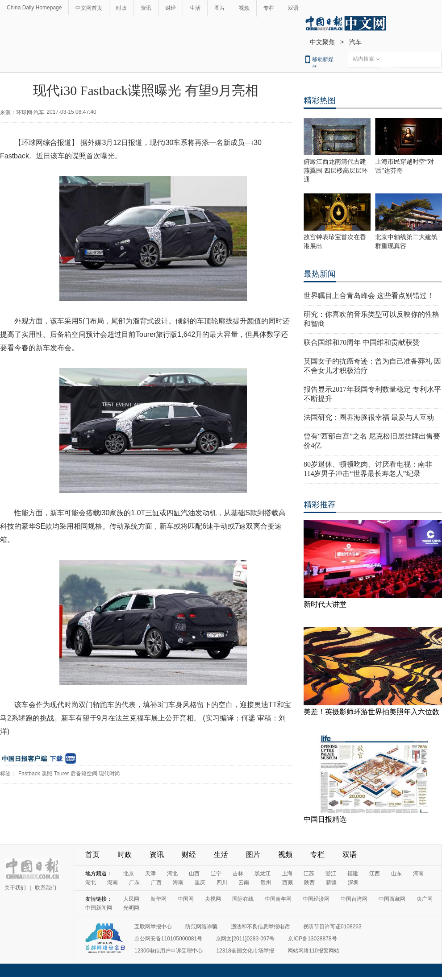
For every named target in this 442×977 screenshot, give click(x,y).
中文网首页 (88, 8)
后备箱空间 (84, 773)
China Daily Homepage (34, 7)
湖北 (90, 882)
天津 (150, 873)
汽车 (355, 42)
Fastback (29, 773)
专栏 (268, 8)
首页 (92, 854)
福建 (352, 873)
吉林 (238, 873)
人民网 (131, 899)
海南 (178, 882)
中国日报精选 (325, 819)
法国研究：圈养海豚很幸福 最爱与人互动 (369, 417)
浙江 (330, 873)
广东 (134, 882)
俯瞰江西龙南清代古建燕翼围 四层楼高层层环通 (336, 170)
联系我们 (45, 888)
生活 (195, 8)
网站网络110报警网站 (313, 951)
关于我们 (15, 888)
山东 (396, 873)
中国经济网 (316, 899)
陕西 (309, 882)
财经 (170, 8)
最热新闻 (320, 273)
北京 (128, 873)
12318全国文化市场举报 (245, 951)
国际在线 (243, 899)
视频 (244, 8)
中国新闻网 (98, 908)
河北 (172, 873)
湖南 (112, 882)
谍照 (47, 773)
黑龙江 (262, 873)
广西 (156, 882)
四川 (222, 882)
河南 (418, 873)
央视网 (213, 899)
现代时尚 (109, 773)
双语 (293, 8)
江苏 (309, 873)
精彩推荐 (320, 504)
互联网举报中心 (153, 926)
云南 (243, 882)
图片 (219, 8)
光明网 (131, 908)
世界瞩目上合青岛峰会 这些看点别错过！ (369, 295)
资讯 (146, 8)
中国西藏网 (392, 899)
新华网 (158, 899)
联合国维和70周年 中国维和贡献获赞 (362, 342)
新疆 (331, 882)
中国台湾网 (354, 899)
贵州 (265, 882)
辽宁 (216, 873)
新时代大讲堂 (325, 604)
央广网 (425, 899)
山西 (194, 873)
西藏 (287, 882)
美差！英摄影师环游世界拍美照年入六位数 (371, 712)
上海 (287, 873)
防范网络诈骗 (201, 926)
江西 (374, 873)
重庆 (200, 882)
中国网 (186, 899)
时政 (121, 8)
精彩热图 (320, 100)
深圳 (353, 882)
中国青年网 (278, 899)
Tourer (61, 773)
